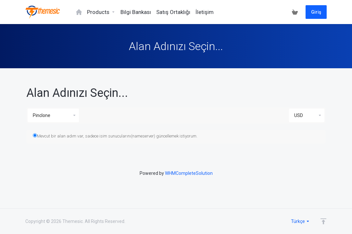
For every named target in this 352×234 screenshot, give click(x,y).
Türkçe (300, 221)
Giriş (316, 12)
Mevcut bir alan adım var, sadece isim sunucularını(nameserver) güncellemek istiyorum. (115, 135)
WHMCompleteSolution (189, 173)
